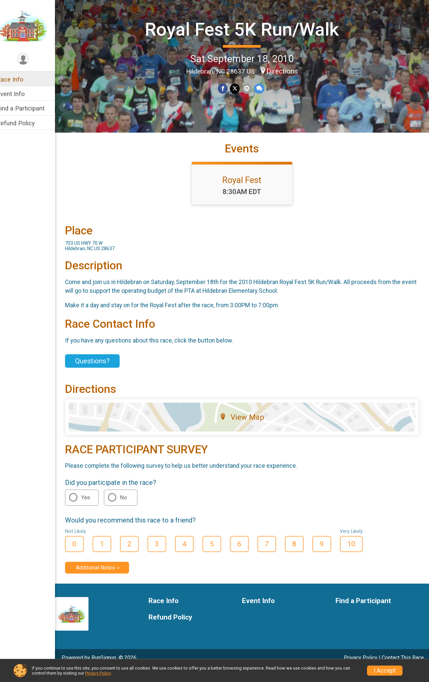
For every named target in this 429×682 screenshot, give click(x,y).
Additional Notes (104, 579)
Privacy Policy (98, 673)
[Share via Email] (251, 88)
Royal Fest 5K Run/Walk (246, 29)
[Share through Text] (263, 88)
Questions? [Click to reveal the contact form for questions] (101, 373)
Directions (286, 70)
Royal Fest (246, 192)
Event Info (19, 93)
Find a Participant (29, 108)
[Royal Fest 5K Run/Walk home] (32, 26)
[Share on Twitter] (239, 88)
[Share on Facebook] (227, 88)
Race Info (18, 79)
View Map (246, 428)
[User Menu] (32, 59)
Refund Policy (24, 123)
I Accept (385, 670)
